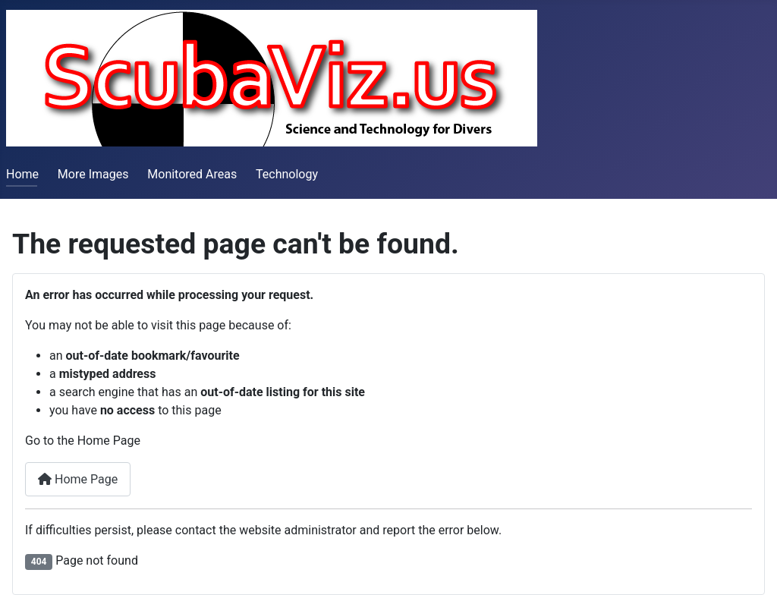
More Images (93, 174)
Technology (287, 174)
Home (22, 174)
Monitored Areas (192, 174)
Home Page (78, 479)
